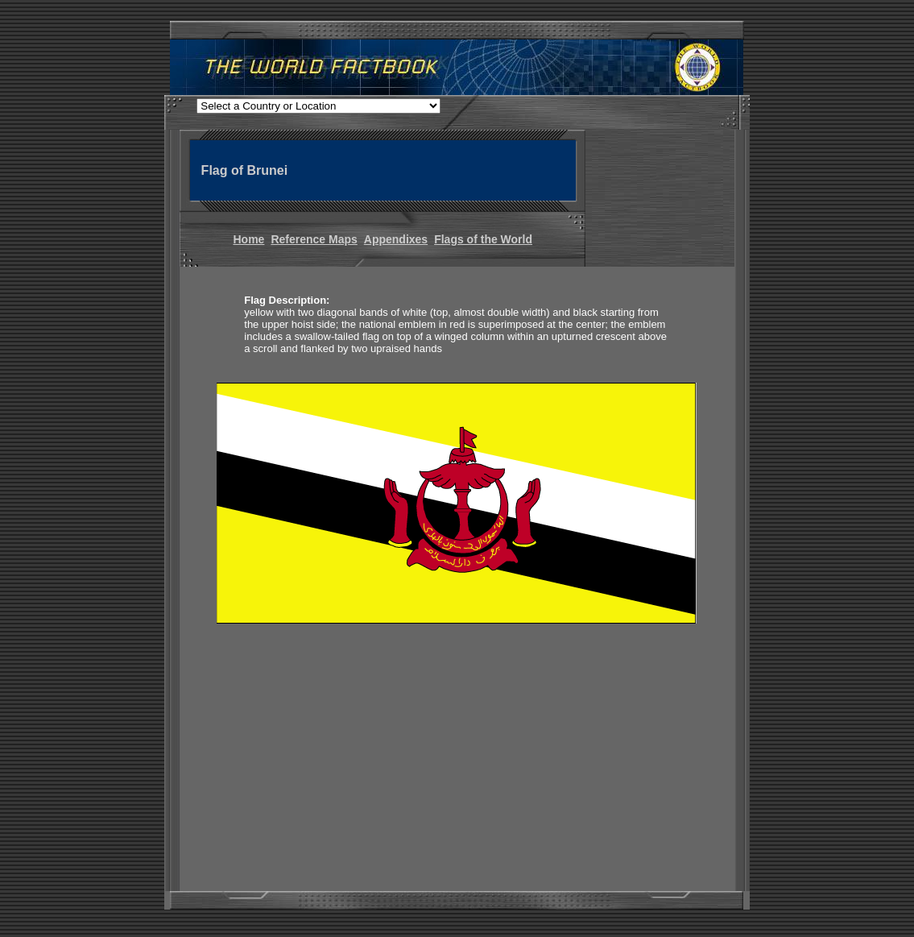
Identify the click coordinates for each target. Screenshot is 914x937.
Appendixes (396, 239)
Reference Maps (314, 239)
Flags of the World (483, 239)
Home (249, 239)
